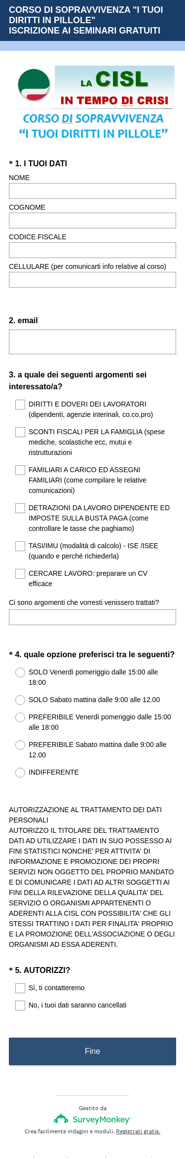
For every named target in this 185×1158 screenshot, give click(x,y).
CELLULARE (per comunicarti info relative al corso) (87, 266)
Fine (92, 1012)
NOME (19, 178)
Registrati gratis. (138, 1092)
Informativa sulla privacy (60, 1121)
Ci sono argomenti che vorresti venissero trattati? (84, 590)
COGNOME (27, 207)
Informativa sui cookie (128, 1121)
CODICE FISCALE (38, 237)
